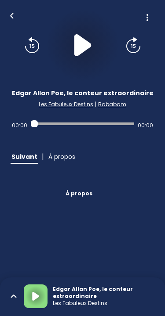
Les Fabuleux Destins (66, 104)
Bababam (112, 104)
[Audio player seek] (82, 124)
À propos (79, 193)
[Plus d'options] (147, 17)
